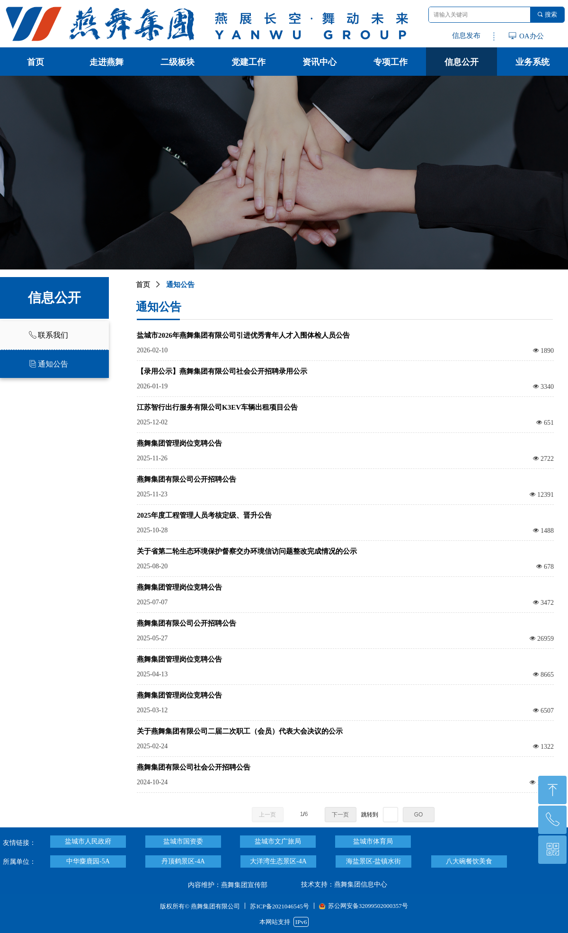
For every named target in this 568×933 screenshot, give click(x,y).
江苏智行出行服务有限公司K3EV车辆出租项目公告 (217, 407)
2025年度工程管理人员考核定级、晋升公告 (204, 515)
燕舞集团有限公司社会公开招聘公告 (193, 767)
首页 (143, 284)
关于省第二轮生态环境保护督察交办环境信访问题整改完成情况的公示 (247, 551)
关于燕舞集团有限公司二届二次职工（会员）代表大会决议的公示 (240, 731)
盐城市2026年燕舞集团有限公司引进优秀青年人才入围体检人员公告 (243, 335)
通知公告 (180, 284)
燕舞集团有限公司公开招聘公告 (186, 479)
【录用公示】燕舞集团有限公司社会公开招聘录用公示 (222, 371)
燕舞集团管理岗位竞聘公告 (179, 443)
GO (418, 814)
